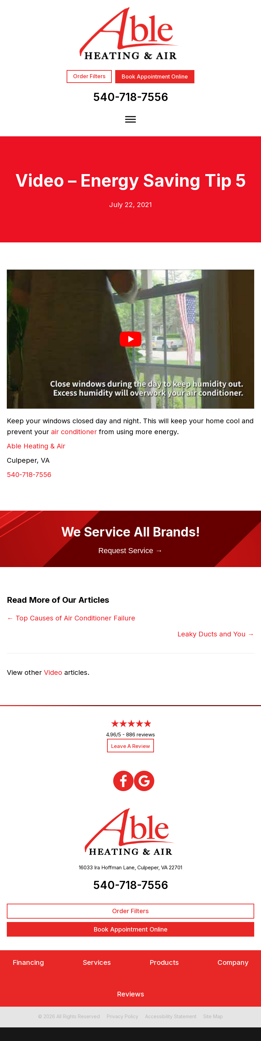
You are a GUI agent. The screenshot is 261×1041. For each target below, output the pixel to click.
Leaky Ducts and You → (215, 634)
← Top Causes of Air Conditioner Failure (71, 618)
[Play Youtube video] (130, 339)
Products (164, 962)
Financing (28, 962)
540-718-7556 (130, 97)
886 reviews (140, 734)
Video (53, 672)
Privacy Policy (122, 1016)
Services (97, 962)
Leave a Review (130, 746)
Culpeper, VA (152, 867)
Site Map (213, 1016)
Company (233, 962)
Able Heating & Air (36, 446)
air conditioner (74, 432)
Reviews (130, 994)
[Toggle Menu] (130, 119)
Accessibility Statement (170, 1016)
